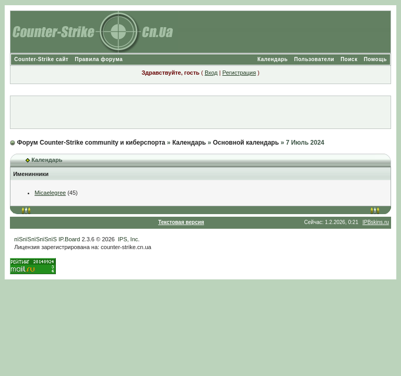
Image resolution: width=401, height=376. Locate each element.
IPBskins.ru (375, 222)
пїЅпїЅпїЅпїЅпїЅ (35, 239)
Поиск (349, 59)
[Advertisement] (200, 112)
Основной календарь (246, 142)
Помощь (375, 59)
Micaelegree (50, 193)
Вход (211, 72)
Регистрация (239, 72)
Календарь (272, 59)
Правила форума (99, 59)
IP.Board (69, 239)
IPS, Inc (128, 239)
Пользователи (314, 59)
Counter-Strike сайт (41, 59)
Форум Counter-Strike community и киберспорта (91, 142)
